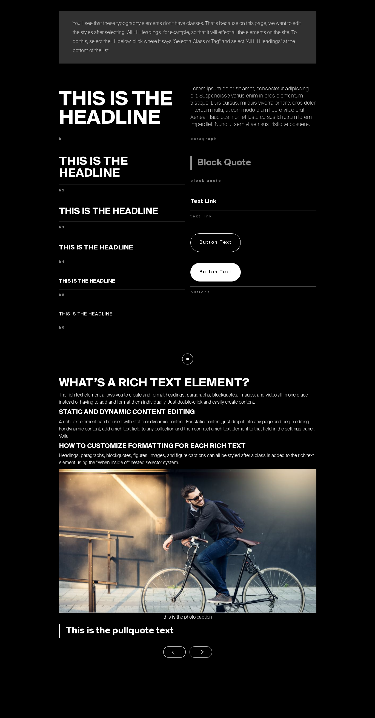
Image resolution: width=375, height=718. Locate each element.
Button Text (215, 242)
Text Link (203, 201)
